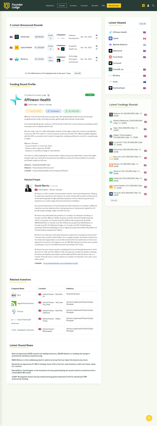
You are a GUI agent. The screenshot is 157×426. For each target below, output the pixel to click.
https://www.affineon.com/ (43, 167)
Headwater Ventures (25, 330)
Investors (73, 5)
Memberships (114, 5)
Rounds (62, 5)
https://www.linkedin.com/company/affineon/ (50, 170)
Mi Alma (116, 75)
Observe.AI (117, 51)
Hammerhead (119, 88)
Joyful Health (26, 47)
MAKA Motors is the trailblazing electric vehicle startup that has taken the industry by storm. (50, 360)
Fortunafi (117, 63)
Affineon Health (37, 100)
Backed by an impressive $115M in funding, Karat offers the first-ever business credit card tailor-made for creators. (53, 365)
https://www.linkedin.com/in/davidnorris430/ (60, 263)
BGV (19, 295)
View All (77, 73)
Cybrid (116, 38)
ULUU (115, 82)
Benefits (95, 5)
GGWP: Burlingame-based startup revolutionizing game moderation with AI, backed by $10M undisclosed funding (49, 377)
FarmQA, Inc (118, 69)
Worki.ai (24, 59)
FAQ (103, 5)
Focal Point (118, 57)
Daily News (50, 5)
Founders (84, 5)
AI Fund (20, 311)
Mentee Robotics (120, 44)
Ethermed (25, 37)
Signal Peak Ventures (25, 303)
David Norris (42, 185)
